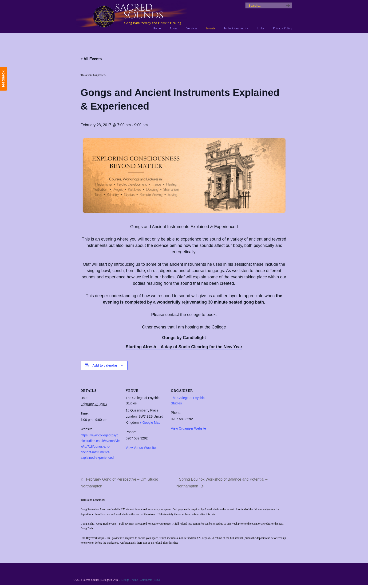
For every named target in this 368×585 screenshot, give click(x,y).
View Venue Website (141, 448)
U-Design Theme (128, 579)
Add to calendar (104, 365)
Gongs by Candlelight (184, 337)
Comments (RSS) (150, 579)
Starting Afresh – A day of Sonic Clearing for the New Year (184, 346)
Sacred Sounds (131, 16)
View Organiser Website (188, 428)
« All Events (91, 59)
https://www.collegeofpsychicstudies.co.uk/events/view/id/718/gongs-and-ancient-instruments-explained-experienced (100, 446)
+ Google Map (150, 422)
